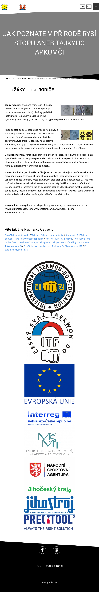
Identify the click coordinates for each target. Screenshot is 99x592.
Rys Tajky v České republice (29, 238)
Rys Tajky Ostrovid (26, 78)
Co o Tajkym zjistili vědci (17, 235)
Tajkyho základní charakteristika (47, 235)
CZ (88, 6)
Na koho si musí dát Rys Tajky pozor (31, 242)
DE (82, 6)
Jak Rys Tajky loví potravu (58, 238)
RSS (38, 565)
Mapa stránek (54, 565)
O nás (13, 78)
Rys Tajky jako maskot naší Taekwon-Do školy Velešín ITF (53, 246)
